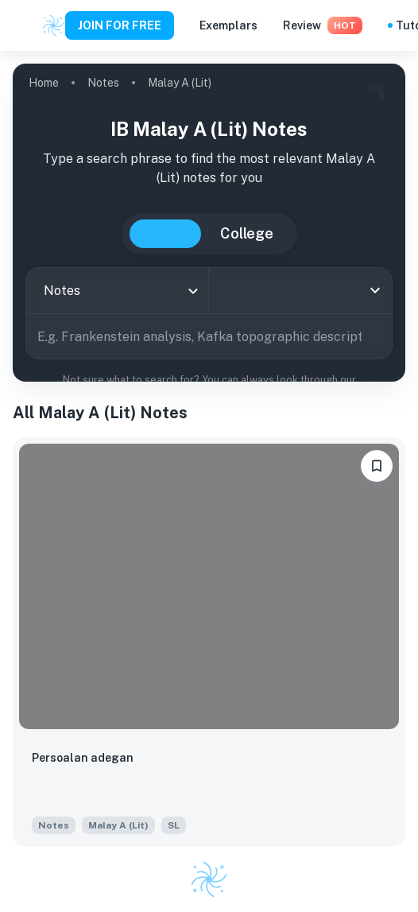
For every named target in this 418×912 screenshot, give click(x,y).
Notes (103, 82)
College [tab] (246, 233)
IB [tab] (165, 233)
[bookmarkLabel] (377, 466)
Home (44, 82)
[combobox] (117, 290)
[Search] (374, 336)
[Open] (375, 290)
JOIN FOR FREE (119, 25)
